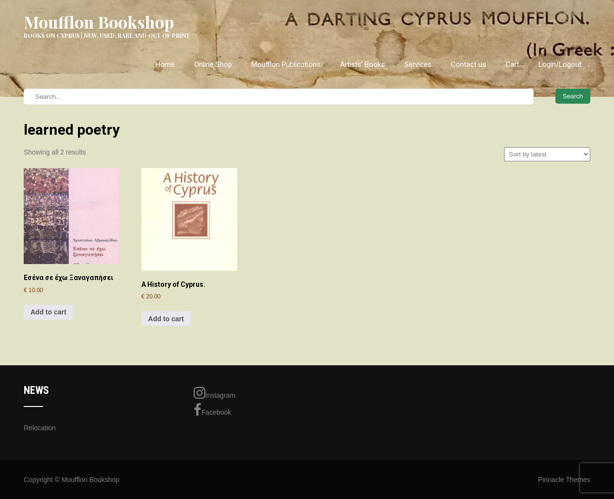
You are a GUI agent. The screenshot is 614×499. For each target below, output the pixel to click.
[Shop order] (547, 154)
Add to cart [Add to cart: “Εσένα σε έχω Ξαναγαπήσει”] (48, 312)
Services (417, 64)
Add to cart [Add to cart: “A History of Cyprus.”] (166, 319)
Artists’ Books (362, 64)
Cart (512, 64)
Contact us (468, 64)
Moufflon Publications (286, 64)
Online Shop (213, 64)
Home (165, 64)
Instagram (214, 393)
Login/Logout (560, 64)
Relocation (40, 428)
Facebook (212, 410)
